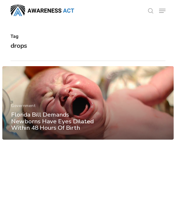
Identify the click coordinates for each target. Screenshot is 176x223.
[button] (162, 11)
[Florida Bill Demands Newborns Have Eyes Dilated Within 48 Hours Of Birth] (88, 103)
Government (23, 105)
